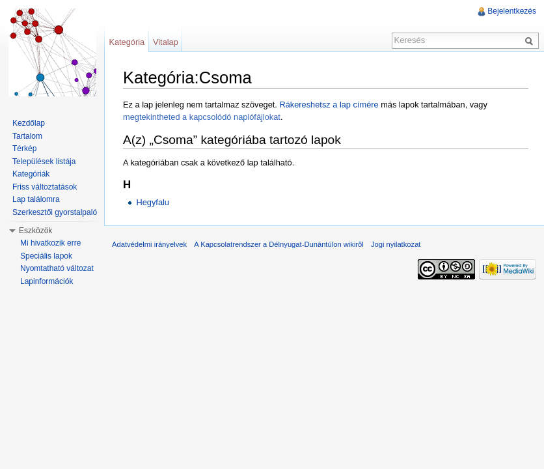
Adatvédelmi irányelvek (149, 244)
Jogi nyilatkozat (396, 244)
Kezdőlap (28, 123)
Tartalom (27, 136)
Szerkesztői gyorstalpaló (54, 212)
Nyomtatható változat (57, 268)
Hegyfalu (152, 202)
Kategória (126, 42)
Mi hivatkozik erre (50, 243)
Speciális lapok (46, 256)
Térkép (24, 148)
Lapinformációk (46, 281)
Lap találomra (36, 199)
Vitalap (165, 42)
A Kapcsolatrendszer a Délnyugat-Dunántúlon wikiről (279, 244)
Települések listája (43, 161)
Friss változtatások (44, 187)
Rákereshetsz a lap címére (328, 104)
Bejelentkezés (511, 11)
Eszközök (35, 230)
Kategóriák (30, 173)
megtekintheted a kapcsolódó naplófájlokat (201, 117)
